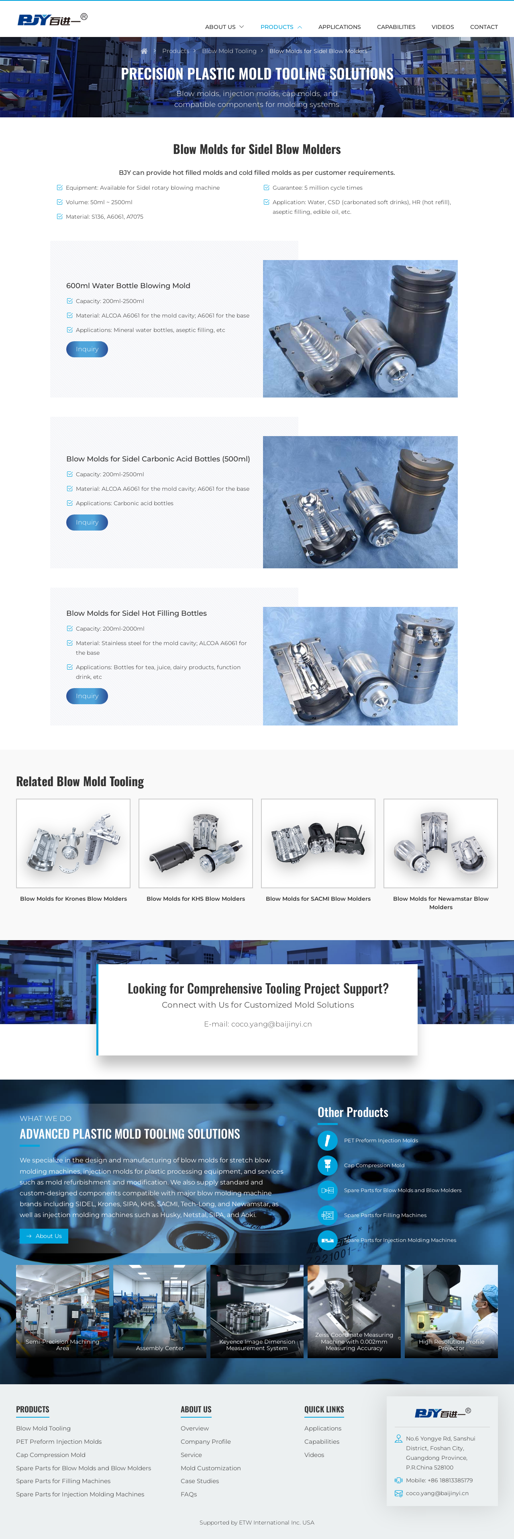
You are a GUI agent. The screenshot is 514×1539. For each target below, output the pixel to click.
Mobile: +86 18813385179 (439, 1480)
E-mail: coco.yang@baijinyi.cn (258, 1024)
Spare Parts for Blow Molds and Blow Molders (83, 1468)
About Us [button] (220, 27)
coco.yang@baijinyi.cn (437, 1493)
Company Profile (206, 1441)
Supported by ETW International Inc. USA (257, 1522)
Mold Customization (211, 1468)
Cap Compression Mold (51, 1455)
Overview (195, 1428)
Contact (484, 27)
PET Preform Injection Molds (59, 1441)
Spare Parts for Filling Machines (63, 1481)
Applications (339, 27)
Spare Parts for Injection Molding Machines (80, 1494)
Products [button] (277, 27)
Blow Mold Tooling (229, 51)
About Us (49, 1236)
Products (175, 51)
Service (191, 1455)
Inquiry (87, 349)
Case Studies (200, 1481)
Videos (443, 27)
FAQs (189, 1494)
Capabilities (396, 27)
